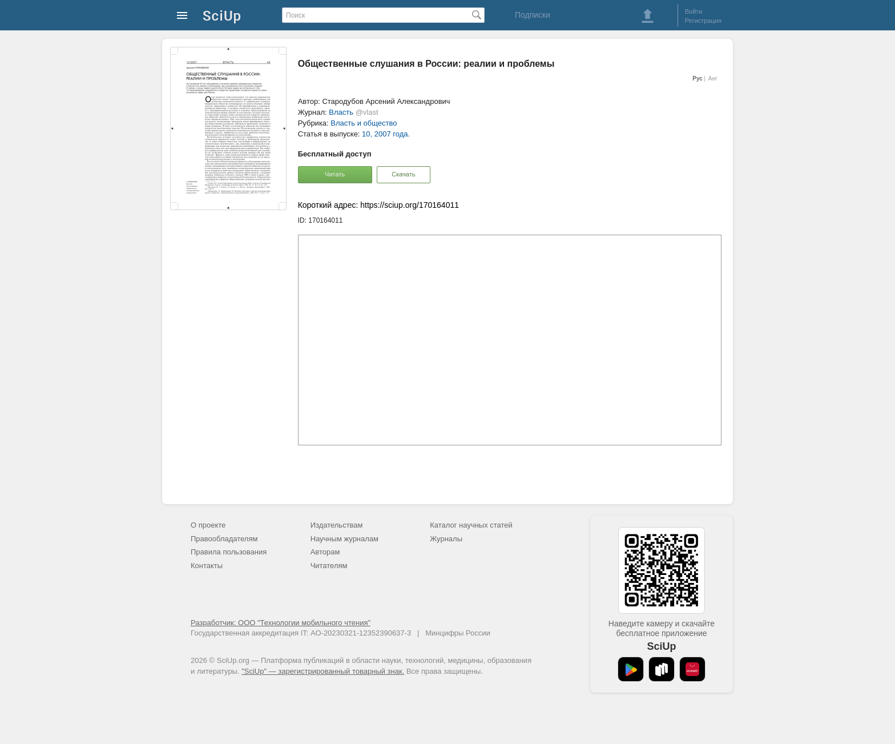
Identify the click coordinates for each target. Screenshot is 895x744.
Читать (335, 174)
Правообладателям (224, 538)
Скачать (403, 174)
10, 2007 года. (386, 134)
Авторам (325, 552)
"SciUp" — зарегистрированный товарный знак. (322, 671)
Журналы (446, 538)
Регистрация (703, 20)
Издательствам (337, 525)
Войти (694, 11)
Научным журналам (344, 538)
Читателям (329, 565)
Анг (712, 78)
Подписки (532, 14)
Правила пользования (229, 552)
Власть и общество (363, 123)
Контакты (207, 565)
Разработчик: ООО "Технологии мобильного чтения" (280, 622)
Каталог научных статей (471, 525)
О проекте (208, 525)
